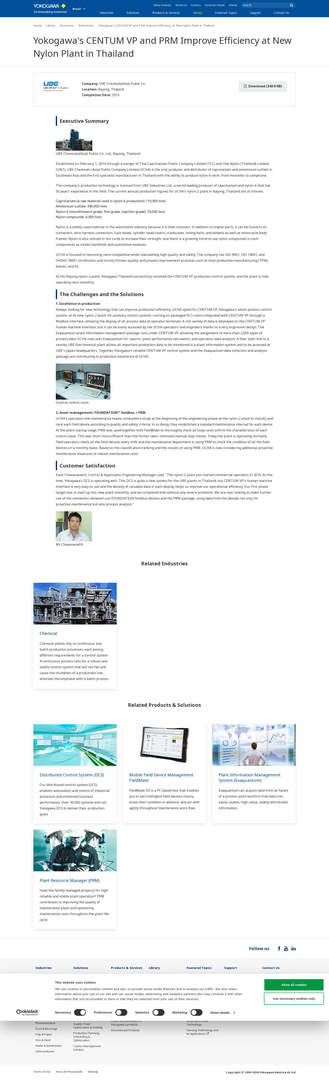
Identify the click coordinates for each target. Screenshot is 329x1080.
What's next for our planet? (199, 979)
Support (255, 13)
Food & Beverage (46, 1029)
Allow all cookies (294, 1044)
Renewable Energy (47, 1006)
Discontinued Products (125, 1030)
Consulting (118, 995)
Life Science (118, 1015)
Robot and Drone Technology (197, 1023)
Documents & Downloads (165, 977)
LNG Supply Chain (46, 989)
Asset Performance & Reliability (86, 998)
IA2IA (190, 1004)
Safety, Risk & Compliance (82, 988)
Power (39, 1000)
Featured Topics (226, 13)
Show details (220, 1072)
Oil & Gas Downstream (49, 983)
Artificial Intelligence (199, 1015)
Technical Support (235, 977)
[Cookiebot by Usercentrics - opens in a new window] (27, 1072)
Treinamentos (233, 1000)
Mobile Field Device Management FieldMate (162, 777)
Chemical (49, 633)
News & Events (162, 5)
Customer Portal (234, 995)
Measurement (120, 989)
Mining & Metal (44, 1017)
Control (115, 983)
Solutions (133, 13)
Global (233, 5)
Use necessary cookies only (294, 1057)
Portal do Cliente (215, 5)
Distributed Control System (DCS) (73, 775)
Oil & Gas (41, 977)
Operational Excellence (88, 1005)
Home (37, 25)
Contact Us (281, 13)
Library (197, 13)
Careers (196, 5)
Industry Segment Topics (203, 987)
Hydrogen (41, 1012)
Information (118, 977)
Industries (107, 13)
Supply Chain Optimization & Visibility (88, 1025)
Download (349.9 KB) (263, 86)
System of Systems (199, 998)
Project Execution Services (122, 1002)
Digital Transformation (201, 1009)
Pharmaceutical (45, 1023)
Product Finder (233, 989)
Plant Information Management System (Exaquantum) (251, 777)
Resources (67, 25)
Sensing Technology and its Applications (202, 1032)
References (86, 25)
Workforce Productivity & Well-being (89, 979)
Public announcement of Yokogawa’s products (126, 1023)
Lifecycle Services (122, 1009)
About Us (181, 5)
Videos (153, 989)
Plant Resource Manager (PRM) (70, 880)
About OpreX (195, 993)
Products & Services (166, 13)
